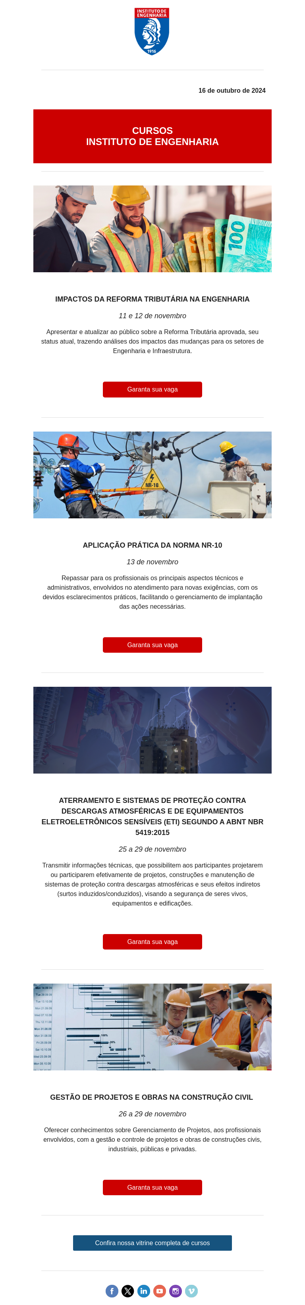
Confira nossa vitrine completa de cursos (152, 1243)
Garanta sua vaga (152, 389)
